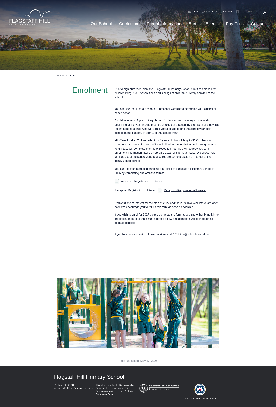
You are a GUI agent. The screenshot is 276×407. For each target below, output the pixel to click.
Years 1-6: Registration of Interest (141, 181)
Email (193, 11)
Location (226, 11)
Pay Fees (235, 23)
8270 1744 (209, 11)
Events (212, 23)
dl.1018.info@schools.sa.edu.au (190, 234)
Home (60, 75)
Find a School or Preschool (153, 108)
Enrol (193, 23)
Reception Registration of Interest (185, 190)
